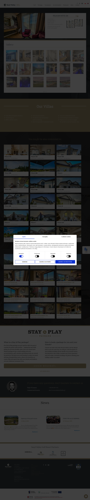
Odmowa (24, 261)
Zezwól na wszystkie (65, 261)
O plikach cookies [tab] (66, 236)
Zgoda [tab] (24, 236)
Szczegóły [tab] (45, 236)
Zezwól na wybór (45, 261)
